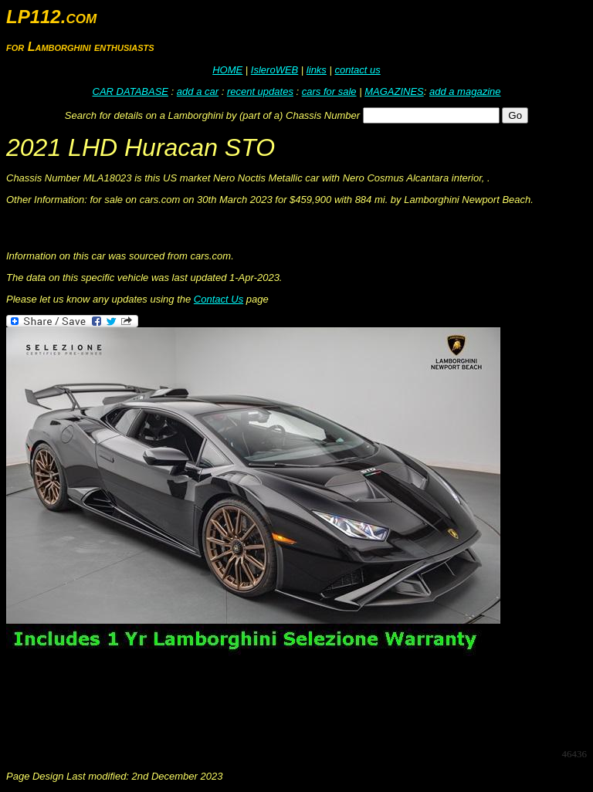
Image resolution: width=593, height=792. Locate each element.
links (317, 70)
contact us (357, 70)
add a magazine (465, 91)
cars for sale (329, 91)
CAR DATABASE (130, 91)
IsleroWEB (274, 70)
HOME (227, 70)
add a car (198, 91)
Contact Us (218, 299)
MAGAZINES (394, 91)
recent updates (260, 91)
